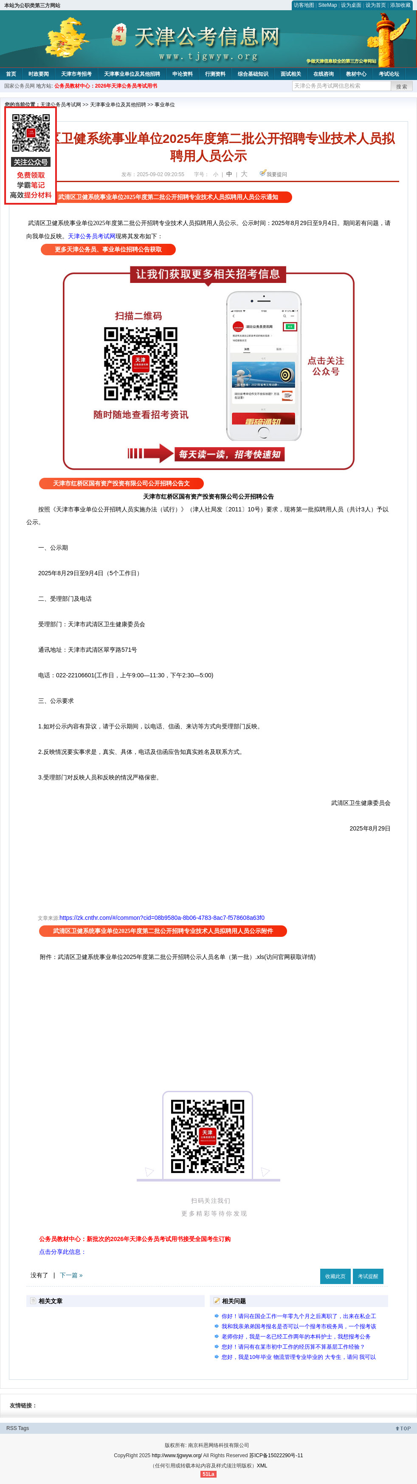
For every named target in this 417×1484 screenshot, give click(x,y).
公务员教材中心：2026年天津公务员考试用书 (106, 86)
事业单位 (165, 105)
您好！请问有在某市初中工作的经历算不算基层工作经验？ (293, 1347)
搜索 (402, 87)
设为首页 (376, 5)
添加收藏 (400, 5)
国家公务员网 (19, 86)
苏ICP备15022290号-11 (276, 1455)
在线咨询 (323, 74)
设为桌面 (351, 5)
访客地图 (304, 5)
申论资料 (182, 74)
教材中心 (356, 74)
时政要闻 (38, 74)
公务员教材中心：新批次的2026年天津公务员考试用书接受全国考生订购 (135, 1239)
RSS (11, 1428)
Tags (23, 1428)
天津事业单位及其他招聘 (132, 74)
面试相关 (291, 74)
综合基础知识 (253, 74)
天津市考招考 (76, 74)
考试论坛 (389, 74)
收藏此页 (335, 1276)
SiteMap (327, 5)
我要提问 (277, 174)
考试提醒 (368, 1276)
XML (262, 1466)
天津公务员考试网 (60, 105)
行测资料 (215, 74)
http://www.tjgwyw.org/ (177, 1455)
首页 (11, 74)
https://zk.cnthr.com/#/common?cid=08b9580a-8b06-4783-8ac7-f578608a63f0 (162, 917)
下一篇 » (71, 1275)
